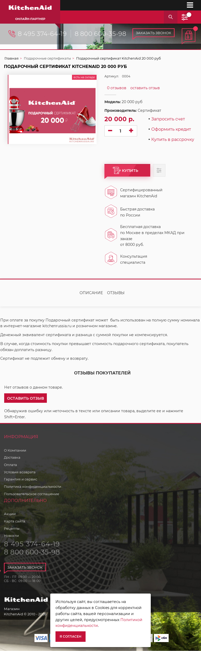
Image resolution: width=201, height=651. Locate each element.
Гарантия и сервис (20, 479)
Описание (91, 292)
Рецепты (11, 528)
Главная (11, 58)
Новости (11, 535)
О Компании (15, 450)
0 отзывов (116, 88)
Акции (10, 514)
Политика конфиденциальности (32, 486)
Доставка (12, 457)
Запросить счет (168, 119)
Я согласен (70, 636)
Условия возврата (20, 472)
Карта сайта (14, 521)
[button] (25, 398)
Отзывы (116, 292)
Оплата (10, 465)
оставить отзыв (145, 88)
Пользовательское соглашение (31, 494)
